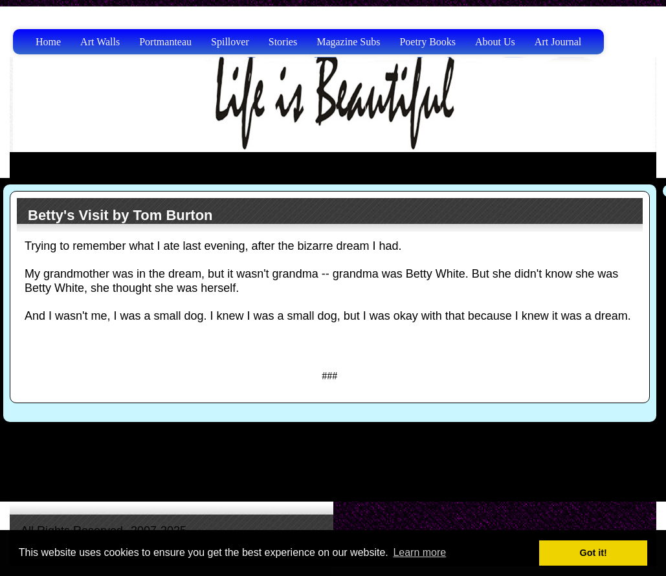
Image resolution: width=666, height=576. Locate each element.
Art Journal (558, 41)
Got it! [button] (593, 553)
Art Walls (100, 41)
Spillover (230, 41)
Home (48, 41)
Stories (283, 41)
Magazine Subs (348, 41)
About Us (495, 41)
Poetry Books (427, 41)
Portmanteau (165, 41)
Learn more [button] (419, 552)
